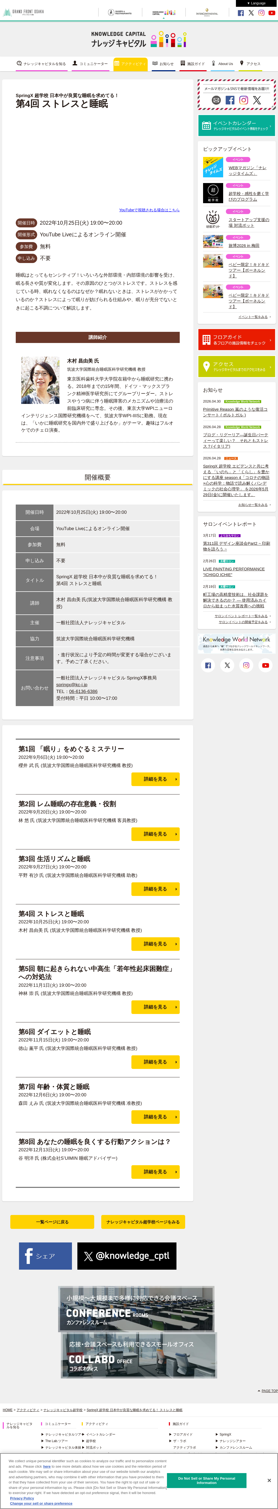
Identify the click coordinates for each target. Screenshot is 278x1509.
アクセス (254, 64)
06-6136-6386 (83, 691)
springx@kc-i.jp (71, 684)
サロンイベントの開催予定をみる (243, 622)
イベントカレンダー (98, 1434)
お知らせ (167, 64)
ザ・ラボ (177, 1441)
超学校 (89, 1441)
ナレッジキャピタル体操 (61, 1447)
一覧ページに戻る (52, 1222)
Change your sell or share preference (41, 1503)
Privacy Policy (22, 1498)
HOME (7, 1410)
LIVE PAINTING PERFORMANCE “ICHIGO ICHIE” (234, 572)
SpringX (223, 1434)
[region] (139, 1481)
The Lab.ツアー (54, 1441)
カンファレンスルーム (233, 1447)
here (46, 1466)
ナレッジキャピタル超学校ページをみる (143, 1222)
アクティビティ (133, 64)
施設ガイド (196, 64)
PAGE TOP (270, 1391)
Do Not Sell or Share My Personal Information (206, 1480)
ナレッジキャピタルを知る (45, 64)
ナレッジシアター (230, 1441)
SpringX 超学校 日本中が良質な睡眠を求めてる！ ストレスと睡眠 (134, 1410)
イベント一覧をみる (253, 317)
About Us (226, 64)
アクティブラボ (184, 1447)
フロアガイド (181, 1434)
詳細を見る (155, 779)
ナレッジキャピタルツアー (62, 1434)
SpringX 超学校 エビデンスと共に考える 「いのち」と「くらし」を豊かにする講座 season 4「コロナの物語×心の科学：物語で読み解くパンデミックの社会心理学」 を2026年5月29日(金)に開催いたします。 (236, 480)
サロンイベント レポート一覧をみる (241, 616)
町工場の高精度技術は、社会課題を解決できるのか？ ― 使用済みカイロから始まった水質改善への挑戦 (235, 600)
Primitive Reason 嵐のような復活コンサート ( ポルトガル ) (235, 412)
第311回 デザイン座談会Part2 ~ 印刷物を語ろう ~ (236, 546)
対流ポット (92, 1447)
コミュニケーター (94, 64)
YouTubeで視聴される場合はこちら (149, 210)
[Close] (269, 1480)
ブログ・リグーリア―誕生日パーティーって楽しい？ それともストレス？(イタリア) (235, 440)
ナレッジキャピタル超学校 (63, 1410)
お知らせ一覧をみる (253, 504)
